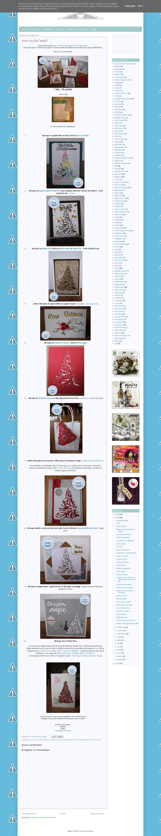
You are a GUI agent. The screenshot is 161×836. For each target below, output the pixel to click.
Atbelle (29, 740)
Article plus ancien (97, 814)
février (119, 656)
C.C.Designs (119, 77)
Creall (117, 96)
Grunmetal (81, 528)
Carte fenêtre (121, 526)
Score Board (119, 260)
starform (118, 276)
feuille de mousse (62, 343)
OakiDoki (118, 204)
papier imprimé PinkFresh (49, 191)
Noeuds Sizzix (121, 559)
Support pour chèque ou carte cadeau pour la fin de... (126, 579)
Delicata (117, 107)
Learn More (129, 6)
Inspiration (83, 29)
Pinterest (71, 29)
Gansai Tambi (120, 139)
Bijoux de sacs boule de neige (125, 530)
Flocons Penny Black (124, 584)
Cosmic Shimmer (44, 740)
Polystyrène (119, 239)
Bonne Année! (121, 596)
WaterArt (118, 333)
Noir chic (119, 547)
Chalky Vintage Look (122, 80)
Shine (117, 266)
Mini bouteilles (122, 574)
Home (24, 29)
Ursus (117, 303)
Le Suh (117, 179)
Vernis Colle (119, 306)
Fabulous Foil (119, 128)
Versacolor (119, 309)
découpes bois (92, 304)
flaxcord (118, 131)
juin (118, 643)
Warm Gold (92, 528)
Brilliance (118, 74)
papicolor (118, 214)
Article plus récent (29, 814)
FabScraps (118, 126)
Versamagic (119, 319)
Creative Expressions (123, 99)
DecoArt (118, 104)
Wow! (98, 740)
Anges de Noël (122, 556)
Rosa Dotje (119, 257)
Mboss (117, 193)
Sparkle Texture (121, 271)
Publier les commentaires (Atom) (44, 817)
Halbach (53, 740)
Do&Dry (117, 112)
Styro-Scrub (119, 290)
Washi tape (119, 330)
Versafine (118, 314)
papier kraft (47, 248)
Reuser (117, 255)
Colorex (35, 740)
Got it (140, 6)
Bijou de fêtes (121, 599)
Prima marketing (121, 244)
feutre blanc (65, 248)
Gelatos (117, 142)
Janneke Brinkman (121, 163)
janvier (119, 659)
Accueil (63, 814)
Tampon (118, 295)
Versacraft (118, 311)
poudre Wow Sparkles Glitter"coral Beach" (77, 653)
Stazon (117, 279)
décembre (121, 520)
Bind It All (118, 69)
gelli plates (119, 144)
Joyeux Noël (120, 544)
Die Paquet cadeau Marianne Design (87, 656)
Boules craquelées (123, 568)
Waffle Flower (120, 327)
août (119, 637)
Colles (117, 88)
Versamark (119, 322)
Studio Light (119, 287)
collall (117, 85)
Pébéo (117, 225)
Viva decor (118, 325)
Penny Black (84, 740)
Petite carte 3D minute (124, 588)
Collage (117, 83)
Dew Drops (119, 109)
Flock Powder (120, 134)
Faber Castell (119, 120)
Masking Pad (121, 614)
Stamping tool (120, 274)
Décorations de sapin (124, 605)
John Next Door (120, 171)
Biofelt (117, 72)
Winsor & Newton (121, 336)
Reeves (117, 252)
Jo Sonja (118, 169)
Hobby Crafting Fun (122, 158)
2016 (117, 663)
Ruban (72, 193)
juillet (119, 640)
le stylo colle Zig (63, 468)
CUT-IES (117, 101)
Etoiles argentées (123, 537)
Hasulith (118, 155)
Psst (116, 249)
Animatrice (35, 29)
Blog (94, 29)
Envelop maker (120, 118)
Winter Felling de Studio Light (127, 623)
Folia (116, 136)
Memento (118, 196)
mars (119, 653)
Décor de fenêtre (122, 550)
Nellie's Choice (120, 198)
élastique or (85, 398)
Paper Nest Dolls (121, 212)
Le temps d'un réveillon (125, 541)
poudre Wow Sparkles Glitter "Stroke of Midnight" (59, 651)
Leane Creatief (62, 740)
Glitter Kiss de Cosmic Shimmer (124, 592)
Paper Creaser (120, 209)
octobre (120, 630)
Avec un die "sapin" (123, 602)
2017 (117, 517)
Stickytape (118, 284)
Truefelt (117, 298)
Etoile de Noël (121, 617)
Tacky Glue (119, 292)
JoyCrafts (118, 174)
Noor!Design (119, 201)
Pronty (117, 247)
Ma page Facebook (63, 730)
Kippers (117, 177)
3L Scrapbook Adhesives (124, 64)
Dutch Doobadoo (121, 115)
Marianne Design (73, 740)
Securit (117, 263)
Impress (118, 161)
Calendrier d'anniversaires (126, 553)
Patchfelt (118, 220)
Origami (117, 206)
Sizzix (117, 268)
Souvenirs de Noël (123, 534)
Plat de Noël (121, 565)
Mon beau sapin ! (122, 611)
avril (118, 650)
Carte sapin (120, 571)
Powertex (118, 241)
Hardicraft (118, 153)
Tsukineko (118, 301)
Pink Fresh (92, 740)
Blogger (90, 831)
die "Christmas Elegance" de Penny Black (70, 45)
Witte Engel (119, 338)
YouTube (60, 29)
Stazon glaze (119, 282)
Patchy (117, 222)
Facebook (48, 29)
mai (118, 647)
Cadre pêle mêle (122, 562)
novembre (121, 627)
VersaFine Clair (120, 317)
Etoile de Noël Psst (123, 608)
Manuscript (119, 185)
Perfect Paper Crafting (123, 231)
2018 (117, 514)
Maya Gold (118, 190)
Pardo (117, 217)
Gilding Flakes (120, 147)
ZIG (116, 344)
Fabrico (117, 123)
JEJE (116, 166)
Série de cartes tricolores (125, 620)
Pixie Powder (120, 236)
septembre (121, 634)
